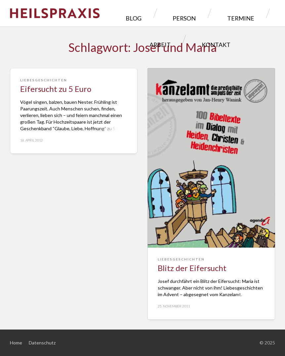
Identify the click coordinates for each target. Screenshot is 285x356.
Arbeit (244, 13)
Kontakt (187, 39)
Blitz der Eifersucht (192, 268)
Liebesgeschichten (43, 80)
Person (164, 13)
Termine (205, 13)
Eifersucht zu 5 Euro (55, 89)
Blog (128, 13)
